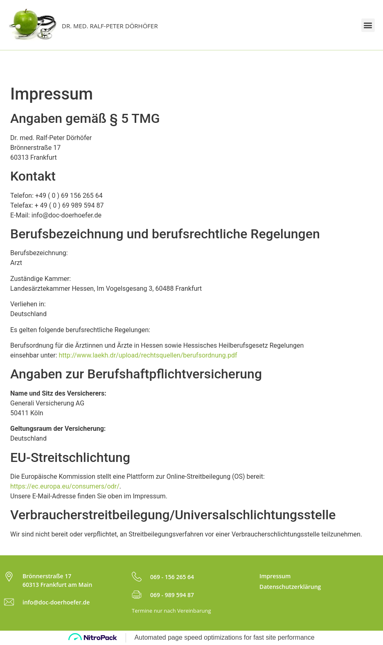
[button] (368, 25)
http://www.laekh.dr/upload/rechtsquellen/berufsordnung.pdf (148, 355)
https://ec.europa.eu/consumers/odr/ (64, 486)
